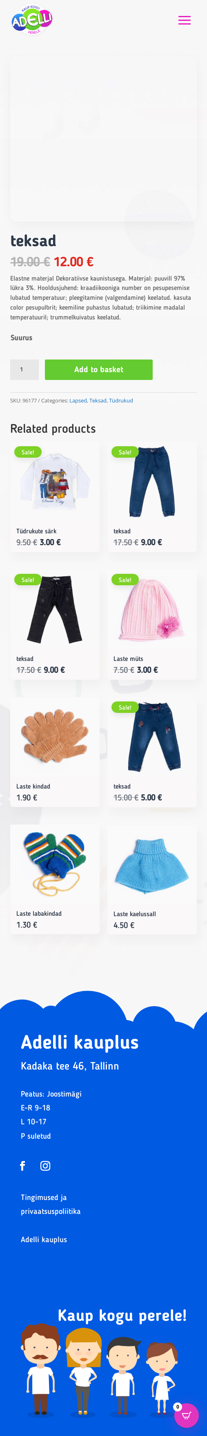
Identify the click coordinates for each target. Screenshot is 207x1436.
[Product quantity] (24, 370)
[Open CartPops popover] (186, 1415)
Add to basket (98, 370)
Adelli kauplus (44, 1240)
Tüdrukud (121, 400)
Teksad (98, 400)
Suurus (21, 338)
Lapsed (78, 400)
